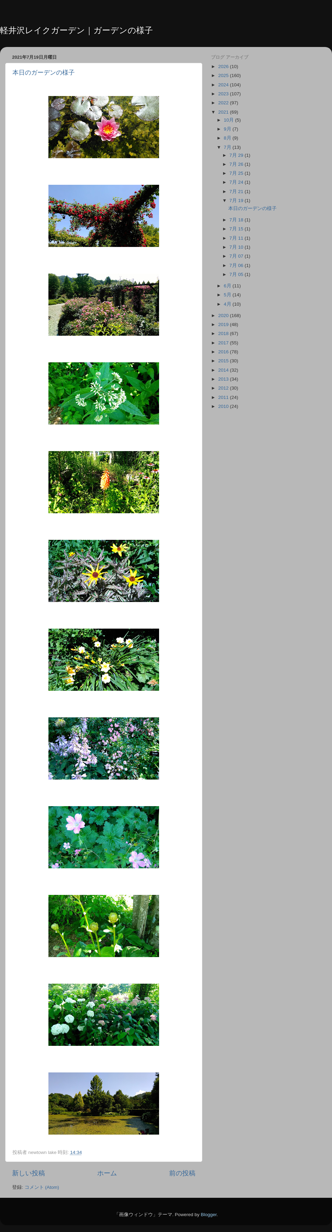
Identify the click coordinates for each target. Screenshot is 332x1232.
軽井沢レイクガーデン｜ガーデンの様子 (76, 30)
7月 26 (237, 164)
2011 (224, 397)
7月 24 (237, 182)
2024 (224, 84)
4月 (228, 304)
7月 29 (237, 155)
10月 (229, 120)
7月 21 (237, 191)
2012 (224, 388)
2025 (224, 75)
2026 (224, 66)
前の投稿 (182, 1173)
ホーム (107, 1173)
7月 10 (237, 247)
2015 (224, 360)
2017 (224, 342)
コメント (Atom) (42, 1187)
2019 (224, 324)
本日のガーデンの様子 (43, 72)
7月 (228, 147)
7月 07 (237, 256)
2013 (224, 379)
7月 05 (237, 274)
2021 (224, 112)
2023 (224, 93)
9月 (228, 129)
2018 (224, 333)
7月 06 (237, 265)
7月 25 (237, 173)
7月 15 (237, 228)
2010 (224, 406)
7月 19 (237, 200)
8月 (228, 138)
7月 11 (237, 238)
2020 (224, 315)
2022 (224, 102)
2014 (224, 370)
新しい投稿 (28, 1173)
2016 (224, 351)
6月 (228, 285)
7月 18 (237, 219)
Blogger (208, 1214)
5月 (228, 294)
